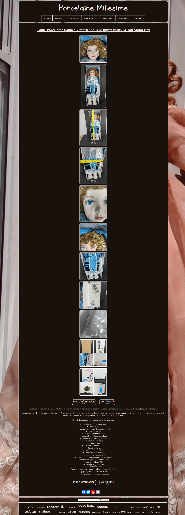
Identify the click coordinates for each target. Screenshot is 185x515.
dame (137, 507)
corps (129, 512)
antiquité (30, 511)
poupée (53, 506)
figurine (106, 512)
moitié (145, 507)
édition (152, 507)
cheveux (159, 512)
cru (159, 506)
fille (143, 512)
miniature (96, 512)
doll (64, 506)
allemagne (72, 507)
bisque (72, 511)
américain (30, 507)
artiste (118, 507)
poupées (119, 511)
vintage (45, 511)
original (62, 512)
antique (103, 506)
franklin (55, 512)
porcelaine (86, 506)
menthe (150, 512)
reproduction (41, 507)
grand (130, 506)
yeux (112, 508)
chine (123, 508)
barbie (137, 512)
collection (84, 511)
